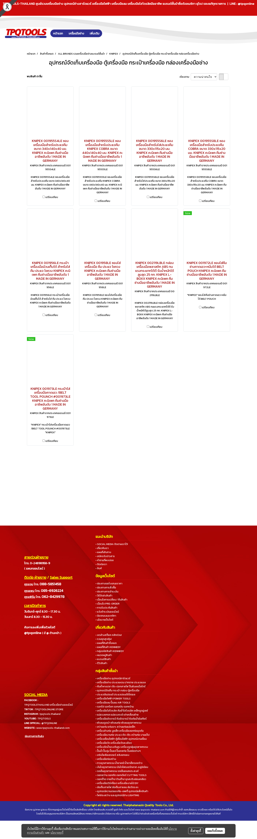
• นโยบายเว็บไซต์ (104, 620)
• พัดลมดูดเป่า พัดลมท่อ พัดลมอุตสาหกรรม (118, 723)
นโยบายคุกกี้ (57, 832)
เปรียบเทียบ (51, 197)
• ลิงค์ (99, 568)
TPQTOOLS (44, 718)
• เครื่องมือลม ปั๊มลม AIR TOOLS (113, 703)
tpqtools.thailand (50, 714)
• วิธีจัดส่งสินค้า (104, 596)
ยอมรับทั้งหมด (215, 830)
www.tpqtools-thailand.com (53, 728)
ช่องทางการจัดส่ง (34, 736)
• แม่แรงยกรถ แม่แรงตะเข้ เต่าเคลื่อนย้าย (117, 715)
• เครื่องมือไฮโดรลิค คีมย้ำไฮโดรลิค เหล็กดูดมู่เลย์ (122, 711)
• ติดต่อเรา (101, 564)
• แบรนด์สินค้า (103, 659)
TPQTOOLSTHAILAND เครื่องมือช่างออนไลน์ (48, 705)
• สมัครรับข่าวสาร (105, 556)
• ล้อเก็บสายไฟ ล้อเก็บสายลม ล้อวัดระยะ (117, 787)
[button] (107, 33)
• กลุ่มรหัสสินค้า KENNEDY (110, 651)
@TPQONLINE (49, 723)
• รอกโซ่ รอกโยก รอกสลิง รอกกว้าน (115, 707)
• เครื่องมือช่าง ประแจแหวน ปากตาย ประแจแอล (121, 682)
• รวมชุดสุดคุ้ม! (103, 639)
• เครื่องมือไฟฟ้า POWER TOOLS (113, 699)
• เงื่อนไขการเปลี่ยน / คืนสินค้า (111, 600)
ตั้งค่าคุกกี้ (196, 830)
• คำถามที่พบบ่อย (105, 560)
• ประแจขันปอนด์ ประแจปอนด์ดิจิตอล (115, 694)
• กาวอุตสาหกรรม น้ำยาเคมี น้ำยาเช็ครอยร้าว (119, 763)
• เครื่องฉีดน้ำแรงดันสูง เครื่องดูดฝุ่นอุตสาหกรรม (122, 747)
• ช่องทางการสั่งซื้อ (106, 587)
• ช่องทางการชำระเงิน (107, 592)
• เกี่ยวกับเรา (102, 548)
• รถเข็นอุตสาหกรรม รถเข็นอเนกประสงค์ (117, 771)
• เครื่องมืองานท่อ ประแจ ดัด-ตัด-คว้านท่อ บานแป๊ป (123, 735)
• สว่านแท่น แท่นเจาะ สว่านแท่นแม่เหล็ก (115, 727)
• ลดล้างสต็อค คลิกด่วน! (109, 635)
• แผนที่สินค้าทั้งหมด (106, 643)
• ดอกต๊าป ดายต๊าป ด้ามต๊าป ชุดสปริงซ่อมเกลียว (121, 779)
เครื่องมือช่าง (76, 33)
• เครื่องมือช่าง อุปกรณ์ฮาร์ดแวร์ (113, 678)
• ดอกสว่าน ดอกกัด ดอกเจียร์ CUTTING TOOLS (121, 775)
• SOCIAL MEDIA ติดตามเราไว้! (112, 544)
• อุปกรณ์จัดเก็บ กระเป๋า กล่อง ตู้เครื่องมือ (117, 690)
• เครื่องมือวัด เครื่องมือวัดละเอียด (114, 743)
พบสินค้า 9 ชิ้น (34, 76)
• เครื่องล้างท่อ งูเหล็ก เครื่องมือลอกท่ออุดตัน (120, 731)
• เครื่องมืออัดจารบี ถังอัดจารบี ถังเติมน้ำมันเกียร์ (121, 719)
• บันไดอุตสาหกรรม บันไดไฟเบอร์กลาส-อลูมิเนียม (122, 767)
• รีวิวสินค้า (101, 663)
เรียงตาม (185, 77)
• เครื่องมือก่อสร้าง (106, 759)
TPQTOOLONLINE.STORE (49, 709)
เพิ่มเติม (94, 33)
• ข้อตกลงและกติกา (106, 616)
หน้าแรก (58, 33)
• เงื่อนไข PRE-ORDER (108, 604)
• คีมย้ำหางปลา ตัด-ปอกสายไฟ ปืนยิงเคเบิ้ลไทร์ (121, 686)
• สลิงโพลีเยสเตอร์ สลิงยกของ (112, 755)
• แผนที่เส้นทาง (103, 552)
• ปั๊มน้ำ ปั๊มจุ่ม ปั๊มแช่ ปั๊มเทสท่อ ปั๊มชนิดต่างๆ (118, 751)
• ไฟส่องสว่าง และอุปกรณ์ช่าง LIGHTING (117, 795)
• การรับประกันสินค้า (106, 608)
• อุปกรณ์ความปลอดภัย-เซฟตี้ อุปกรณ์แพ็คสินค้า (122, 791)
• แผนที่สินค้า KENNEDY (108, 647)
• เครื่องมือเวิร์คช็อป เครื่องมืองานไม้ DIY (117, 783)
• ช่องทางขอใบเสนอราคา (109, 583)
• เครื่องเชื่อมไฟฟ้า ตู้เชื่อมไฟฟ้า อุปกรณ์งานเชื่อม (121, 739)
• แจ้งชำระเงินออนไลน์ (107, 612)
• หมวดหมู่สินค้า (104, 655)
